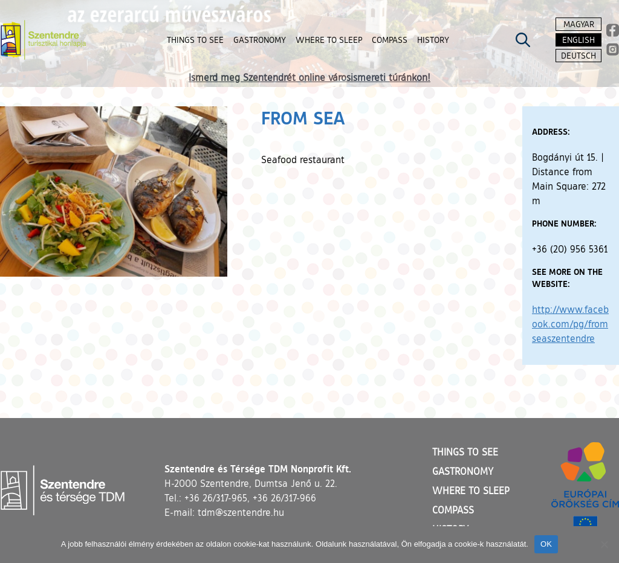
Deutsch (578, 55)
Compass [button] (389, 39)
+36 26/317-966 (284, 498)
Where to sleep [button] (329, 39)
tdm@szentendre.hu (241, 512)
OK (546, 544)
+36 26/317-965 (215, 498)
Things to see (465, 452)
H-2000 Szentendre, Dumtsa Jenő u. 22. (250, 483)
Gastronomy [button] (259, 39)
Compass (453, 510)
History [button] (433, 39)
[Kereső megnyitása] (523, 40)
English (578, 39)
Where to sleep (471, 490)
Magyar (578, 24)
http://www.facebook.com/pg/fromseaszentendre (570, 323)
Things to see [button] (195, 39)
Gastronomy (462, 471)
